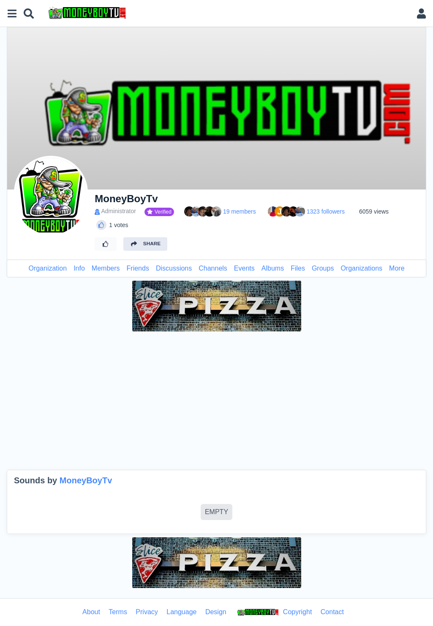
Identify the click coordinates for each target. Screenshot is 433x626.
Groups (323, 268)
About (91, 611)
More (396, 268)
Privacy (147, 611)
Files (298, 268)
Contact (332, 611)
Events (244, 268)
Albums (272, 268)
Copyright (273, 612)
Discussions (174, 268)
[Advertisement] (216, 400)
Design (215, 611)
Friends (138, 268)
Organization (47, 268)
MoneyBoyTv (86, 480)
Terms (118, 611)
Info (79, 268)
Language (181, 611)
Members (106, 268)
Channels (213, 268)
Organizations (361, 268)
